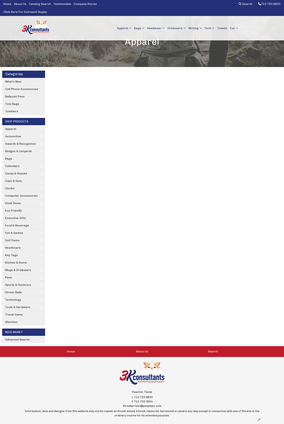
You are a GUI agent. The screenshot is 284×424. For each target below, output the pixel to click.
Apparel (10, 129)
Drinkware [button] (175, 28)
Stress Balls (13, 292)
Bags (8, 158)
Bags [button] (137, 28)
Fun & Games (14, 233)
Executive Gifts (15, 218)
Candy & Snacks (16, 173)
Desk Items (13, 203)
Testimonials (62, 4)
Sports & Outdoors (18, 285)
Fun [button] (232, 28)
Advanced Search (17, 339)
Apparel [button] (122, 28)
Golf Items (12, 240)
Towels (222, 28)
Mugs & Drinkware (18, 270)
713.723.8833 (269, 4)
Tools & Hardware (17, 307)
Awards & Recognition (20, 143)
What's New (13, 81)
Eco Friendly (13, 210)
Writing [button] (193, 28)
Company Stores (85, 4)
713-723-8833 (143, 397)
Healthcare (13, 247)
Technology (13, 299)
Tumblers (11, 111)
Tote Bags (12, 104)
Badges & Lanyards (18, 151)
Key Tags (11, 255)
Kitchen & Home (16, 262)
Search (245, 4)
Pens (8, 277)
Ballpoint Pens (15, 96)
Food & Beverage (17, 225)
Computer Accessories (21, 195)
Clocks (9, 188)
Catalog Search (40, 4)
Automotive (13, 136)
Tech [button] (207, 28)
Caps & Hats (13, 181)
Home (7, 4)
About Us (20, 4)
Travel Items (14, 314)
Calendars (12, 166)
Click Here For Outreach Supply (25, 12)
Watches (11, 322)
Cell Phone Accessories (21, 89)
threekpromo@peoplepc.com (142, 406)
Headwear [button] (154, 28)
